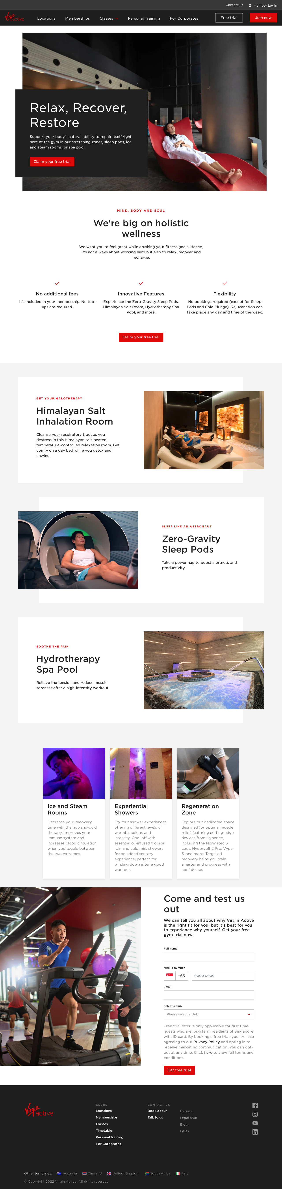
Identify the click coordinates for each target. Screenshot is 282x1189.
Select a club (173, 1006)
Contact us (234, 5)
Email (167, 987)
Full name (171, 948)
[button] (109, 19)
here (208, 1052)
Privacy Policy (206, 1042)
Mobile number (174, 967)
